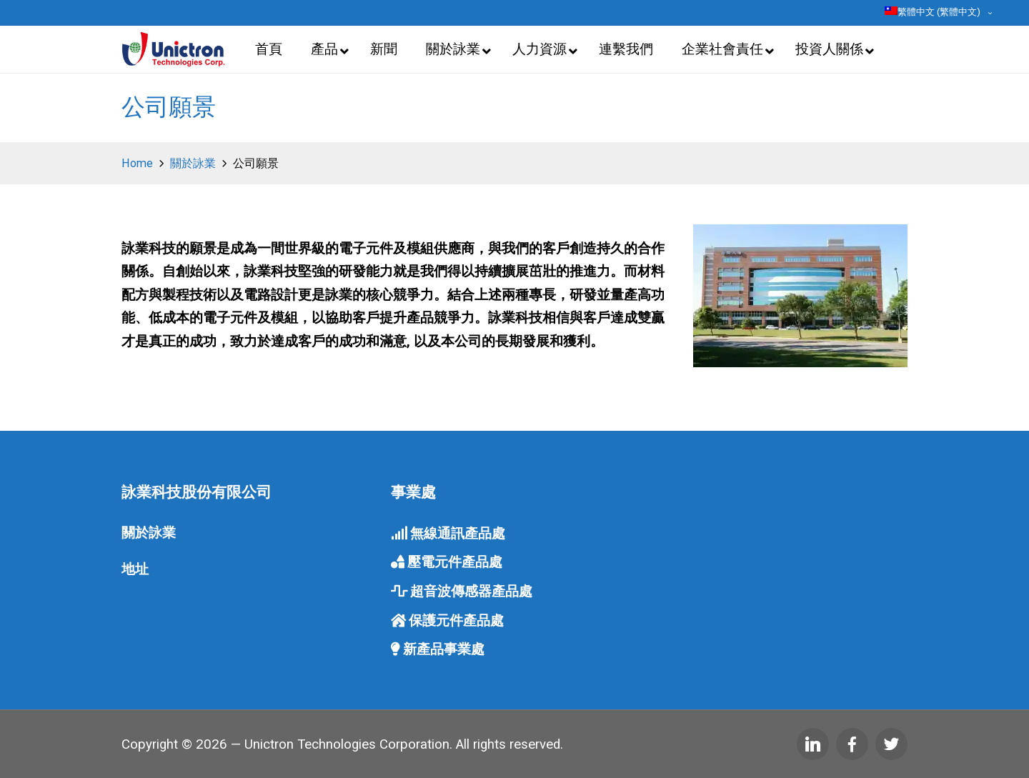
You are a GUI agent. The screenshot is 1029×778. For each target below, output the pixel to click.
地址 (135, 569)
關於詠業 (148, 533)
